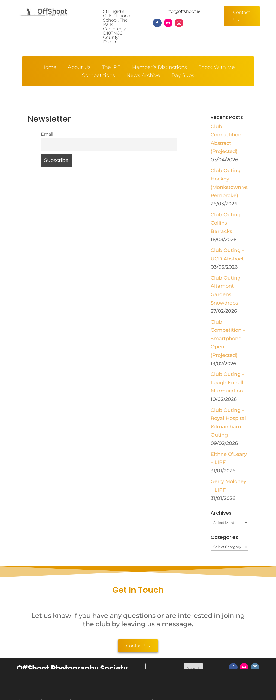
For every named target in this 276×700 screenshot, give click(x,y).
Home (48, 67)
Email (47, 134)
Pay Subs (183, 75)
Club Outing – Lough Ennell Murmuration (227, 382)
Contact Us (241, 16)
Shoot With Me (216, 67)
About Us (79, 67)
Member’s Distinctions (159, 67)
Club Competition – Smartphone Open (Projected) (228, 338)
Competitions (98, 75)
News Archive (143, 75)
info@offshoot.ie (183, 11)
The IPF (111, 67)
